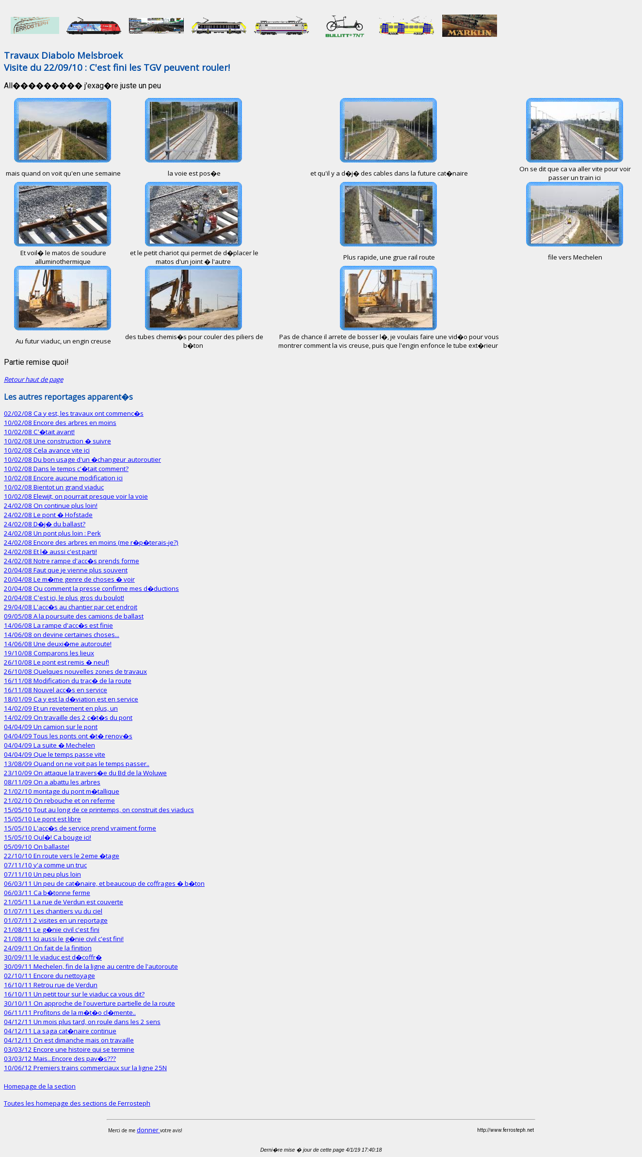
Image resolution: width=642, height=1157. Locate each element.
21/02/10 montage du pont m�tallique (61, 791)
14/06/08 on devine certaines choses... (61, 634)
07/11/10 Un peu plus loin (42, 874)
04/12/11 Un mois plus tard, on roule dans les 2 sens (82, 1021)
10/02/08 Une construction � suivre (57, 441)
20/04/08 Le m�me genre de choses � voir (69, 579)
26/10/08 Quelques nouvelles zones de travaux (75, 671)
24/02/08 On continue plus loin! (50, 505)
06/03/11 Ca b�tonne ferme (47, 892)
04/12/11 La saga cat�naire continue (60, 1031)
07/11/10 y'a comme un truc (45, 865)
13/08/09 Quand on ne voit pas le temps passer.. (76, 763)
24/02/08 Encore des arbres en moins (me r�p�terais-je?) (91, 542)
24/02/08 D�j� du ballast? (44, 524)
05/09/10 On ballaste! (36, 846)
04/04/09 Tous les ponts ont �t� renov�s (68, 736)
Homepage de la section (40, 1086)
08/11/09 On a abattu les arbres (52, 782)
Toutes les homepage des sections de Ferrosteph (77, 1103)
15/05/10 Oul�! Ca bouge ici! (47, 837)
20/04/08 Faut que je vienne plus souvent (66, 570)
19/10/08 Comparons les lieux (49, 653)
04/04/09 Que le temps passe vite (54, 754)
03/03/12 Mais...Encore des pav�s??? (60, 1058)
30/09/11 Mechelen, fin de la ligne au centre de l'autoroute (91, 966)
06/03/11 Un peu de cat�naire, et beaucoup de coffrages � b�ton (104, 883)
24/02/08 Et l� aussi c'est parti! (50, 551)
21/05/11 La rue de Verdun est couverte (63, 901)
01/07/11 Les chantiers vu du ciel (53, 911)
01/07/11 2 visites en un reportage (56, 920)
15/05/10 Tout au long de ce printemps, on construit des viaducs (99, 809)
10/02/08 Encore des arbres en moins (60, 422)
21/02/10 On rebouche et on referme (59, 800)
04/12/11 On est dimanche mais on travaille (69, 1040)
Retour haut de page (33, 379)
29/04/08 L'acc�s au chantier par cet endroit (70, 607)
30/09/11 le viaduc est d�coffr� (53, 957)
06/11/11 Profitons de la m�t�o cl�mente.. (70, 1012)
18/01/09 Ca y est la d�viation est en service (71, 699)
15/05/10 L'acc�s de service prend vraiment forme (80, 828)
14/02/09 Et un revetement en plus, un (61, 708)
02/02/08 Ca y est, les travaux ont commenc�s (74, 413)
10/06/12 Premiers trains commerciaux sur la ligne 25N (85, 1067)
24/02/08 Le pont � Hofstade (48, 514)
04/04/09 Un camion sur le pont (50, 726)
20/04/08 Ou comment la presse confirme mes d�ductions (91, 588)
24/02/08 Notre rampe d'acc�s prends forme (71, 560)
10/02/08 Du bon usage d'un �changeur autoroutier (82, 459)
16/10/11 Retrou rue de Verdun (50, 984)
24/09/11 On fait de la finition (48, 948)
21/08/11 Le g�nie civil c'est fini (51, 929)
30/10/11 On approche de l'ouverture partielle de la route (89, 1003)
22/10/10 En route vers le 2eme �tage (61, 855)
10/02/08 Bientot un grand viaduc (54, 487)
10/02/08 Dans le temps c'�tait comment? (66, 468)
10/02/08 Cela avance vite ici (47, 450)
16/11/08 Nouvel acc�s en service (55, 689)
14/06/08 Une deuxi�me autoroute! (58, 643)
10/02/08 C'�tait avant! (39, 431)
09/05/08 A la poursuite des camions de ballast (74, 616)
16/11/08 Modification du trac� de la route (67, 680)
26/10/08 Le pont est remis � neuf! (56, 662)
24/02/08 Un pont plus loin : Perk (52, 533)
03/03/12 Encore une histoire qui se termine (69, 1049)
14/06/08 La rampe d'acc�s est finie (58, 625)
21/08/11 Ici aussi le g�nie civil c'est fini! (64, 938)
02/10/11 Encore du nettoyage (49, 975)
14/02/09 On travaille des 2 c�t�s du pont (68, 717)
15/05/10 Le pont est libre (42, 819)
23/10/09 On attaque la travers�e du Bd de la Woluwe (85, 772)
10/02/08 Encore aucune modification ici (63, 477)
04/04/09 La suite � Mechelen (49, 745)
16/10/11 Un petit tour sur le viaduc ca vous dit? (74, 994)
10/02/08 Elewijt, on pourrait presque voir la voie (76, 496)
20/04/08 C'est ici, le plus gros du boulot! (64, 597)
